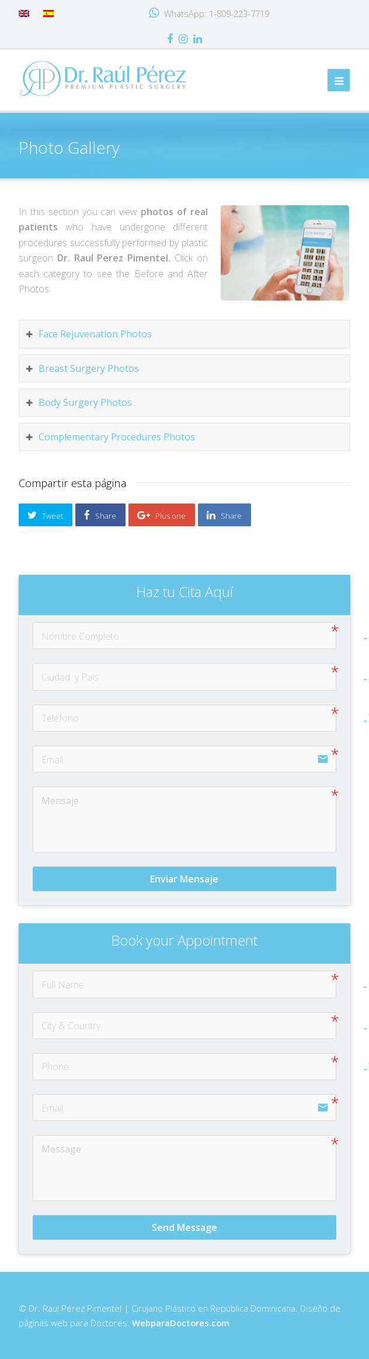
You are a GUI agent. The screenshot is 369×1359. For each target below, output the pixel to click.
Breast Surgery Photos (89, 368)
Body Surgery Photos (85, 402)
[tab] (185, 334)
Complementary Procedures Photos (117, 436)
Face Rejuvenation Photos (95, 333)
